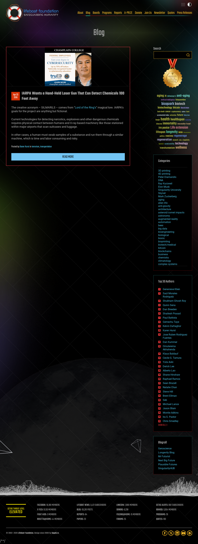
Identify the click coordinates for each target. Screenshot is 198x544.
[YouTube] (183, 533)
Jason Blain (169, 408)
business (163, 254)
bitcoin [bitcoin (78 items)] (176, 107)
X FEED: (42, 510)
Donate (138, 13)
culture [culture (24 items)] (183, 112)
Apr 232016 (15, 96)
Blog (88, 13)
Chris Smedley (170, 421)
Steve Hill (168, 391)
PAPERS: (81, 519)
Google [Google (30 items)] (158, 120)
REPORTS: (82, 515)
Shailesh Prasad (172, 313)
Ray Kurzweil (165, 183)
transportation (46, 147)
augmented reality (168, 219)
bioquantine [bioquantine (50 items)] (181, 99)
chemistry (163, 257)
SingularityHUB (166, 468)
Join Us (148, 13)
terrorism (35, 147)
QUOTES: (160, 519)
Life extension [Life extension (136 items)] (179, 128)
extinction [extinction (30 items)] (173, 115)
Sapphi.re (55, 533)
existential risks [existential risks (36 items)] (163, 115)
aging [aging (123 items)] (160, 96)
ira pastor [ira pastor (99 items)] (164, 128)
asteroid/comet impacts (171, 212)
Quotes (171, 13)
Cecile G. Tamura (172, 357)
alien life (162, 202)
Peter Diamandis (167, 177)
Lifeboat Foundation (25, 533)
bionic (161, 238)
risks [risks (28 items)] (180, 140)
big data (162, 228)
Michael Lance (171, 404)
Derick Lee (168, 366)
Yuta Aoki (168, 362)
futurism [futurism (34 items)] (187, 115)
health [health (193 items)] (165, 119)
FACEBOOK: (43, 505)
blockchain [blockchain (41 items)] (185, 108)
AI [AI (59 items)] (166, 96)
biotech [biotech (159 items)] (180, 104)
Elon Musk (164, 186)
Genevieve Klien (171, 289)
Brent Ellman (170, 395)
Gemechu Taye (171, 321)
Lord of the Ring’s (85, 107)
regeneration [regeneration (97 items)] (164, 139)
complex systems (167, 264)
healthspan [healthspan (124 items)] (178, 119)
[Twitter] (171, 533)
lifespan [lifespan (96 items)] (160, 132)
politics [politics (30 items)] (162, 136)
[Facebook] (164, 533)
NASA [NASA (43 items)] (180, 132)
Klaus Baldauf (170, 353)
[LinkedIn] (177, 533)
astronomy (164, 215)
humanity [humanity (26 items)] (188, 120)
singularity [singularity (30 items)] (185, 140)
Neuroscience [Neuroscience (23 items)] (187, 133)
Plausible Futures (167, 464)
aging (161, 199)
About (80, 13)
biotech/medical (167, 244)
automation (164, 222)
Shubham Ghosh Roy (174, 300)
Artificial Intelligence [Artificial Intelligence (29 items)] (168, 100)
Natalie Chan (170, 387)
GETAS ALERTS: (163, 505)
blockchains (164, 251)
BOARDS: (160, 510)
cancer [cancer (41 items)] (168, 111)
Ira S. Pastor (169, 416)
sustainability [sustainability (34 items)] (169, 144)
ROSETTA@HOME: (46, 519)
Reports (118, 13)
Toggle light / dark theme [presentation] (189, 4)
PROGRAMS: (161, 515)
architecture (164, 209)
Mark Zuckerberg (167, 196)
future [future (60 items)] (180, 115)
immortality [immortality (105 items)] (170, 123)
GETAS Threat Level (17, 511)
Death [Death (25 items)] (187, 112)
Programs (107, 13)
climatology (164, 260)
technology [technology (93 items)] (181, 143)
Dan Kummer (170, 342)
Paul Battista (170, 317)
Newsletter (159, 13)
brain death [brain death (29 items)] (161, 112)
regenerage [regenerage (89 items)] (180, 136)
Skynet (162, 193)
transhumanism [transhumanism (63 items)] (167, 147)
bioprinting (164, 241)
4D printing (164, 173)
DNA (160, 180)
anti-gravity (164, 206)
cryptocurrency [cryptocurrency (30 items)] (176, 112)
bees (160, 225)
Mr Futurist (164, 456)
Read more (68, 156)
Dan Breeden (170, 309)
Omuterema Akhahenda (169, 348)
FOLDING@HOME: (124, 515)
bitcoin (162, 248)
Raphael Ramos (171, 378)
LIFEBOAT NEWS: (84, 505)
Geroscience (164, 448)
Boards (96, 13)
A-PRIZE (128, 13)
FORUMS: (121, 519)
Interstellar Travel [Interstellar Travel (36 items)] (184, 124)
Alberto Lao (169, 370)
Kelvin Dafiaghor (172, 326)
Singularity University (169, 189)
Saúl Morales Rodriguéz (170, 295)
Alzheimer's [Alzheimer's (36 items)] (171, 96)
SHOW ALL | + (163, 425)
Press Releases (184, 13)
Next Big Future (166, 460)
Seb (165, 400)
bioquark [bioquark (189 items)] (167, 104)
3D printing (164, 170)
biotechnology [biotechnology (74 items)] (165, 107)
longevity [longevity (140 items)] (172, 132)
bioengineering (166, 231)
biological (163, 235)
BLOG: (80, 510)
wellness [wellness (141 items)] (181, 148)
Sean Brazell (169, 383)
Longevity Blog (166, 452)
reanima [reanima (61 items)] (169, 135)
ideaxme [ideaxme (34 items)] (159, 124)
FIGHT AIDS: (44, 515)
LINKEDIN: (121, 505)
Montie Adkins (170, 412)
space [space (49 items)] (161, 143)
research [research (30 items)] (175, 140)
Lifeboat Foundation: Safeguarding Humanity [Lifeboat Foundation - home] (32, 12)
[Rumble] (189, 533)
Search (188, 55)
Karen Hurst (24, 147)
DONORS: (120, 510)
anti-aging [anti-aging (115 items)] (183, 96)
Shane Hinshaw (171, 374)
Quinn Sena (169, 305)
